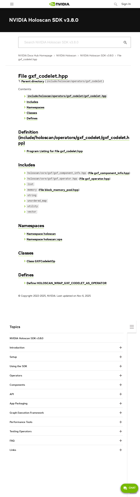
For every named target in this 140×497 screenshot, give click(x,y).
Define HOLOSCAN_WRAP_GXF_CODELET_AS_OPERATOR (66, 283)
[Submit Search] (123, 43)
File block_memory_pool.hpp (59, 190)
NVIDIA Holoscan (66, 55)
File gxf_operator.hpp (95, 178)
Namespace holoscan (41, 234)
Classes (32, 113)
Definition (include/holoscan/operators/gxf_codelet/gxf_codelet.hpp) (73, 137)
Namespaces (35, 107)
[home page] (59, 4)
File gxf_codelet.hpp (43, 76)
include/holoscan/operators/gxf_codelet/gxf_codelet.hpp (67, 96)
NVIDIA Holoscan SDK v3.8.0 (96, 55)
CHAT (129, 488)
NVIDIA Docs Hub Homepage (35, 55)
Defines (32, 118)
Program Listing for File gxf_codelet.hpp (55, 151)
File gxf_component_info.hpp (109, 173)
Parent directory (32, 81)
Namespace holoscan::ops (44, 239)
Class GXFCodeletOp (41, 261)
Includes (32, 102)
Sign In (126, 4)
